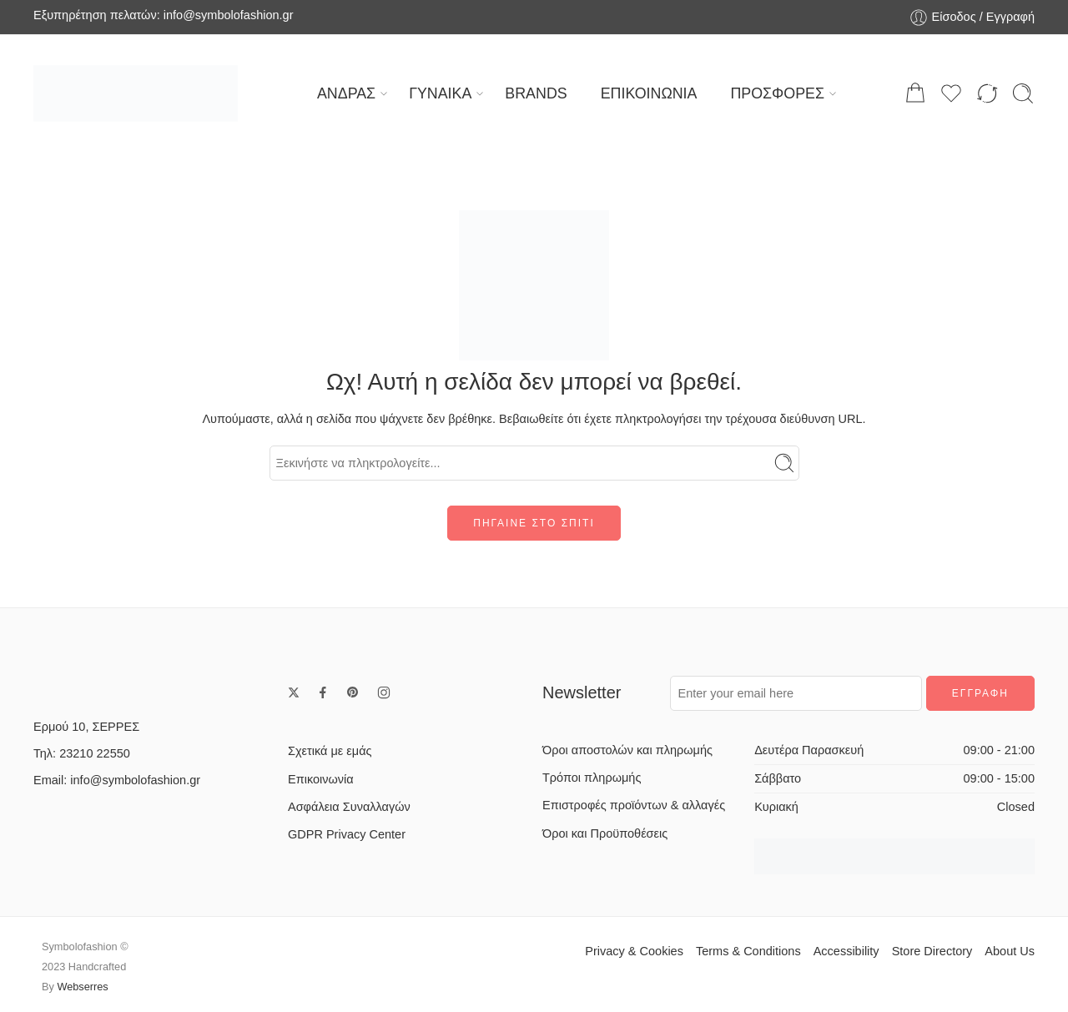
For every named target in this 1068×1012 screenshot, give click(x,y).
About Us (1010, 951)
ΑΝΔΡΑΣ (346, 93)
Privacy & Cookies (634, 951)
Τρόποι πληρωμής (591, 777)
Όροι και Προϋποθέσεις (605, 833)
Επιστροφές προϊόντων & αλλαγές (633, 805)
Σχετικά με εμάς (330, 751)
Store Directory (932, 951)
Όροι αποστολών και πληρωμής (627, 750)
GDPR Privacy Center (347, 834)
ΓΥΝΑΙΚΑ (440, 93)
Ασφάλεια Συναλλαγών (349, 806)
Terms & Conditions (748, 951)
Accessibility (846, 951)
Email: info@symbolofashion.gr (116, 780)
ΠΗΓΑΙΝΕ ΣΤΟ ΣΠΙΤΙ (533, 523)
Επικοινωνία (321, 779)
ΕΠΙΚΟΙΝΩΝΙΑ (649, 93)
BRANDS (536, 93)
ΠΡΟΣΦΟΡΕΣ (777, 93)
